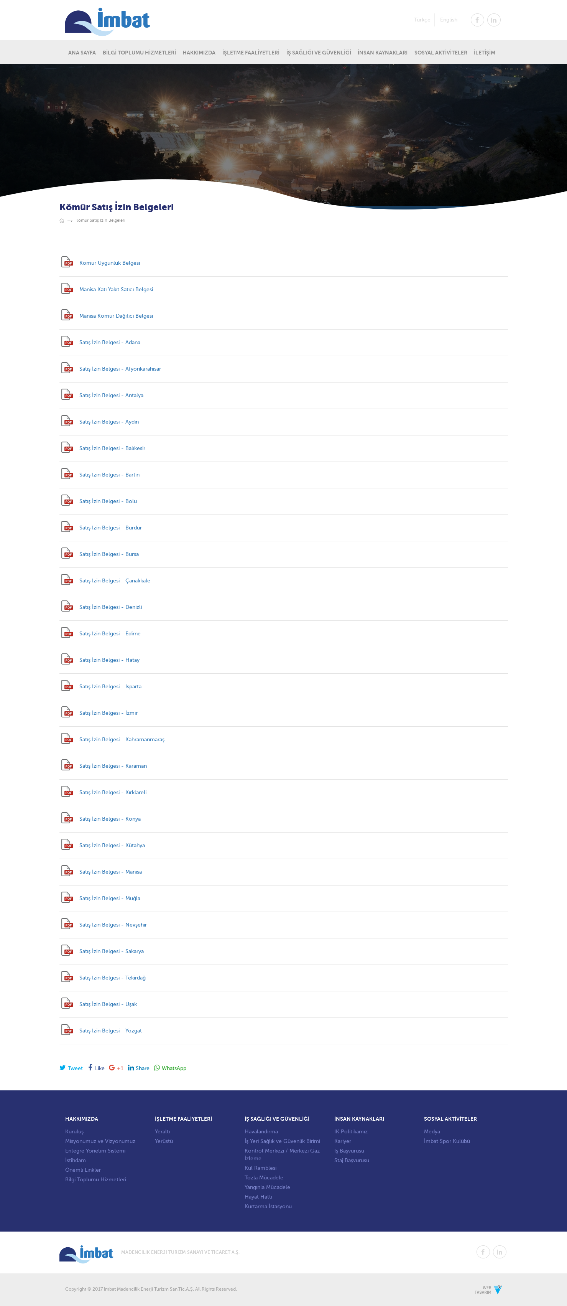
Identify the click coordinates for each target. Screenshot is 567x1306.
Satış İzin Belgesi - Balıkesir (112, 448)
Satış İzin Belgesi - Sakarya (111, 951)
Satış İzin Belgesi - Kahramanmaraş (121, 739)
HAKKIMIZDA (198, 52)
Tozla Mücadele (264, 1178)
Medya (432, 1132)
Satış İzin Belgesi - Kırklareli (112, 792)
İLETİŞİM (484, 52)
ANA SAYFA (82, 52)
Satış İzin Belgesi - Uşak (108, 1004)
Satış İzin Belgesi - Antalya (111, 395)
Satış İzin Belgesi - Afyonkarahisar (120, 369)
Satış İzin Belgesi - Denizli (110, 607)
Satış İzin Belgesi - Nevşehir (113, 925)
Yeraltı (162, 1132)
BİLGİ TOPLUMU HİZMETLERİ (139, 52)
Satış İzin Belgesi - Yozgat (110, 1031)
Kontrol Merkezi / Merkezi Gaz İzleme (282, 1154)
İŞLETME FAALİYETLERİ (250, 52)
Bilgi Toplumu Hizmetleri (95, 1179)
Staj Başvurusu (351, 1160)
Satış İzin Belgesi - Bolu (108, 501)
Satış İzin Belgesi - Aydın (109, 422)
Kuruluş (74, 1132)
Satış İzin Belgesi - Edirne (110, 634)
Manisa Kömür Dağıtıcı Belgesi (116, 316)
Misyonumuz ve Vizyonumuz (100, 1141)
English (448, 19)
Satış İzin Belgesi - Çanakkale (114, 581)
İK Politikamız (351, 1132)
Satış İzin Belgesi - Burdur (110, 528)
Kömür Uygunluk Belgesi (109, 263)
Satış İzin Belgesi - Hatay (109, 660)
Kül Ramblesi (260, 1168)
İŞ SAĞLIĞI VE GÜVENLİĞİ (318, 52)
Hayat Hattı (258, 1197)
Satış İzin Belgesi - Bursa (109, 554)
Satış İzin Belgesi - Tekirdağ (112, 978)
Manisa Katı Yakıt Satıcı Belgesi (116, 289)
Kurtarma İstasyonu (268, 1206)
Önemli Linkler (83, 1170)
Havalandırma (261, 1132)
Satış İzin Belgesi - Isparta (110, 686)
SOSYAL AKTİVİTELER (440, 52)
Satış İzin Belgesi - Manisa (110, 872)
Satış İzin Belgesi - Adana (109, 342)
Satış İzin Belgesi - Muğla (109, 898)
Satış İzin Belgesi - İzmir (108, 713)
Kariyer (342, 1141)
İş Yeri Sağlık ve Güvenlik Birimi (282, 1141)
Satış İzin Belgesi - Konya (110, 819)
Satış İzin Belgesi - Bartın (109, 475)
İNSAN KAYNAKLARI (383, 52)
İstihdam (75, 1160)
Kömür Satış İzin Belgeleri (100, 220)
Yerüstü (164, 1141)
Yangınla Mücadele (267, 1187)
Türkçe (422, 19)
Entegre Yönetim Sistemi (95, 1151)
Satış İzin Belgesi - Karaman (113, 766)
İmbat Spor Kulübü (447, 1141)
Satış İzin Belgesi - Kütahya (112, 845)
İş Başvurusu (349, 1151)
